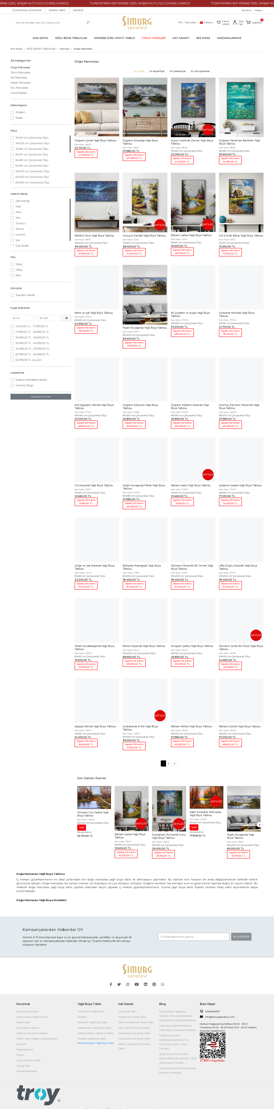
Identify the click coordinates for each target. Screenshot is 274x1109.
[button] (254, 22)
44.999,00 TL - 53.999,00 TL (32, 348)
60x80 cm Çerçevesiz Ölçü (32, 160)
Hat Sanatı (125, 1004)
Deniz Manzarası (20, 72)
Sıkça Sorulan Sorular (28, 1060)
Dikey (19, 269)
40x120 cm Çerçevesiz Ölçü (32, 143)
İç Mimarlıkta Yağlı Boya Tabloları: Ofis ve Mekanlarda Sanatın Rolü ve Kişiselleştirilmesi (177, 1016)
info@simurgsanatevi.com (217, 1016)
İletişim (258, 10)
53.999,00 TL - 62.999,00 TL (32, 354)
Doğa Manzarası (20, 67)
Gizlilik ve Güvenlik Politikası (32, 1033)
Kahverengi (23, 200)
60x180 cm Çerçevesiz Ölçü (32, 182)
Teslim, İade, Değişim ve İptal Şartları (36, 1038)
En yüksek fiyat (178, 71)
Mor (18, 217)
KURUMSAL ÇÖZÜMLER (26, 10)
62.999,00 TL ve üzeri (29, 360)
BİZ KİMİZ (203, 38)
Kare (18, 275)
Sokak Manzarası (20, 82)
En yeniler (139, 71)
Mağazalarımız (24, 1049)
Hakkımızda (23, 1022)
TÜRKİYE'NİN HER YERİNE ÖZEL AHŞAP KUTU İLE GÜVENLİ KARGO (154, 3)
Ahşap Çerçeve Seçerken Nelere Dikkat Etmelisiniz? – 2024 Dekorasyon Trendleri (177, 1058)
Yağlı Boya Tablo (89, 1004)
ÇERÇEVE (78, 10)
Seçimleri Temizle (41, 396)
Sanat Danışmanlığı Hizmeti (31, 1016)
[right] (261, 825)
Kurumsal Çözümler (27, 1011)
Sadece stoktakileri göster (31, 379)
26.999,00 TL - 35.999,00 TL (32, 337)
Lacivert (20, 234)
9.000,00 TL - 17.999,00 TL (32, 326)
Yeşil (18, 206)
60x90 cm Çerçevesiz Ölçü (32, 165)
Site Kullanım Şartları (27, 1027)
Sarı (18, 240)
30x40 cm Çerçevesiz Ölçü (32, 137)
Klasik (19, 117)
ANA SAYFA (40, 38)
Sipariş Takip (23, 1065)
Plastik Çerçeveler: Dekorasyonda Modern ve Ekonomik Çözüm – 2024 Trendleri (174, 1042)
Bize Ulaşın (207, 1004)
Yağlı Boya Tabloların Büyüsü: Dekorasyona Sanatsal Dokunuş (177, 1027)
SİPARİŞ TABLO (57, 10)
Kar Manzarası (18, 77)
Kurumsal (23, 1004)
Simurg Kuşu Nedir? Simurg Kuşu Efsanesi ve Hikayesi (177, 1070)
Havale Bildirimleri (26, 1071)
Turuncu (21, 223)
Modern (20, 112)
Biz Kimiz (246, 10)
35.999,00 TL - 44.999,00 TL (32, 343)
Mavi (18, 212)
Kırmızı (20, 229)
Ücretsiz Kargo (25, 385)
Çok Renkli (22, 245)
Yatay (19, 264)
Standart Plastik (25, 295)
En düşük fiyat (157, 71)
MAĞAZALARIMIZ (229, 38)
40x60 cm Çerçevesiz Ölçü (32, 148)
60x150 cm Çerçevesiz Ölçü (32, 176)
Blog (162, 1004)
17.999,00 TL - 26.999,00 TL (32, 332)
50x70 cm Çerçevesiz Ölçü (32, 154)
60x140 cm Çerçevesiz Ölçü (32, 171)
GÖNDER (241, 936)
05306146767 (210, 1011)
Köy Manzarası (19, 87)
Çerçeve (21, 1044)
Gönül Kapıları (18, 92)
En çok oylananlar (200, 71)
